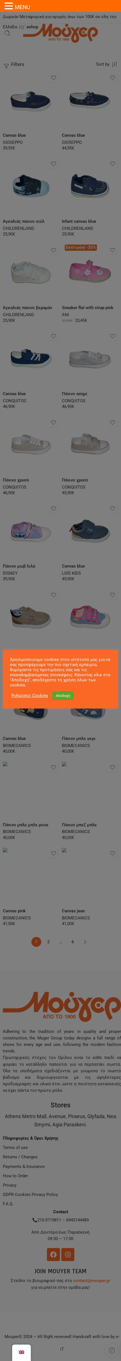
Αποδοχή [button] (63, 696)
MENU (22, 7)
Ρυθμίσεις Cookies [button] (29, 695)
